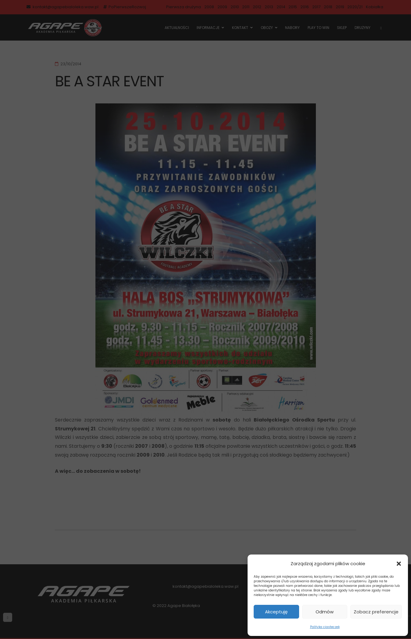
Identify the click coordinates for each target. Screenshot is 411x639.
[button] (399, 564)
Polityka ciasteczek (325, 627)
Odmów (325, 611)
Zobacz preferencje (376, 611)
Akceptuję (276, 611)
